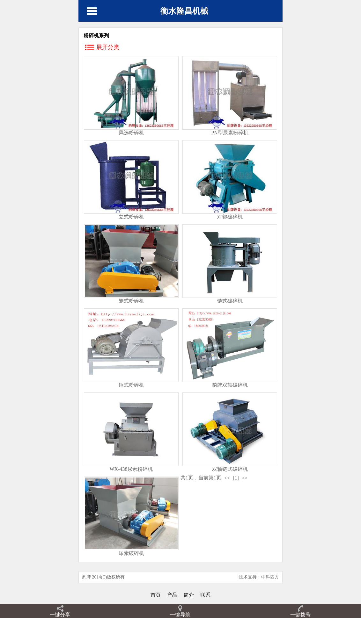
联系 (205, 595)
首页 (156, 595)
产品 (172, 595)
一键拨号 (300, 614)
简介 (189, 595)
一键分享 (60, 614)
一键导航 (180, 614)
